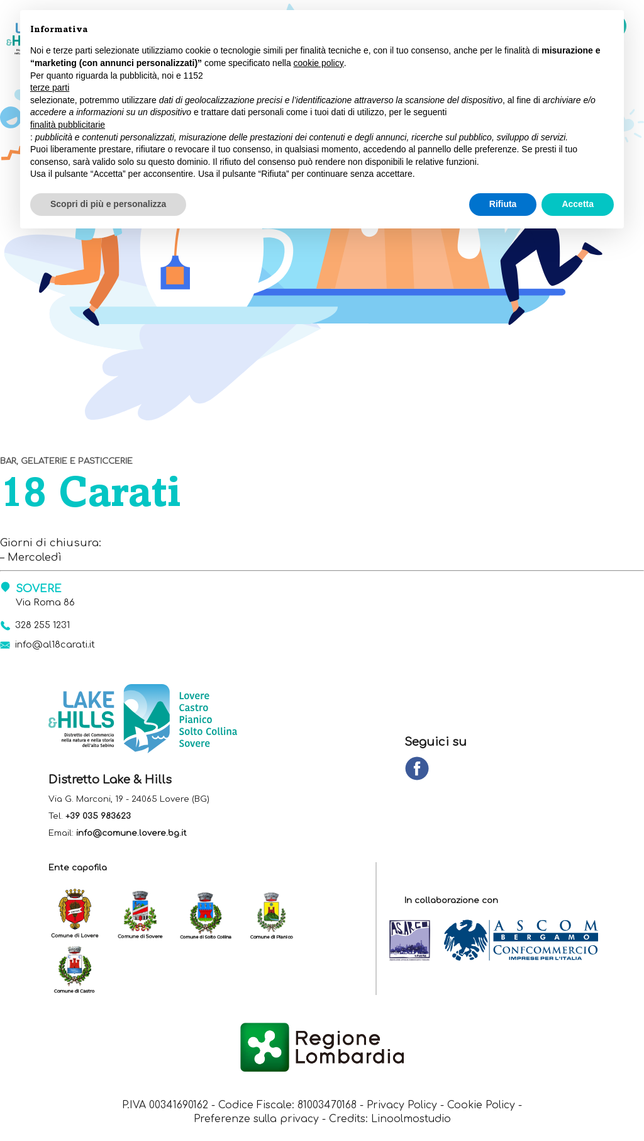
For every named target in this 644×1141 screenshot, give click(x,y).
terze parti (49, 87)
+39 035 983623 (98, 817)
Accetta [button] (578, 204)
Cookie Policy (483, 1107)
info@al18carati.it (56, 645)
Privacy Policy (402, 1107)
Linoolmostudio (411, 1121)
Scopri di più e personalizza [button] (108, 204)
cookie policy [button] (319, 63)
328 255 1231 (44, 625)
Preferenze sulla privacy (256, 1121)
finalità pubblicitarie (67, 125)
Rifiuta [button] (503, 204)
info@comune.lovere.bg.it (131, 834)
